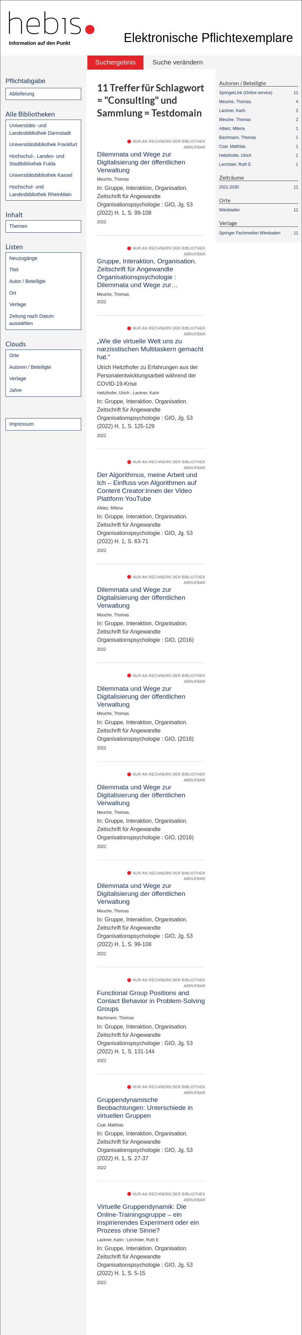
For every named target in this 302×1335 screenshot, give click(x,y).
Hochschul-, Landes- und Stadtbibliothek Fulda (36, 159)
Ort (12, 293)
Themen (18, 226)
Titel (14, 269)
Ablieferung (21, 94)
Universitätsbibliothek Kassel (40, 175)
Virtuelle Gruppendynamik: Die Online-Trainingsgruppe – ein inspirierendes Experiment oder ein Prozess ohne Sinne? (148, 1218)
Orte (14, 355)
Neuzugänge (23, 258)
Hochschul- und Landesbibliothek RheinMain (40, 190)
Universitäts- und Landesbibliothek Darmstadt (40, 129)
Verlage (17, 304)
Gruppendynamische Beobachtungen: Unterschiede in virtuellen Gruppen (145, 1107)
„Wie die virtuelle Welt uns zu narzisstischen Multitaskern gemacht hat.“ (150, 349)
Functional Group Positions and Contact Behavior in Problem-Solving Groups (151, 1000)
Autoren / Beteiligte (30, 367)
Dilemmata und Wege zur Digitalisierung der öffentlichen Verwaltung (141, 162)
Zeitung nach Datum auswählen (31, 319)
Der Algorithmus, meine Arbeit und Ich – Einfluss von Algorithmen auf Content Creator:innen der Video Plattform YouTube (147, 486)
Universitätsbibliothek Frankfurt (43, 144)
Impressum (21, 424)
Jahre (15, 390)
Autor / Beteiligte (27, 281)
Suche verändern (177, 62)
